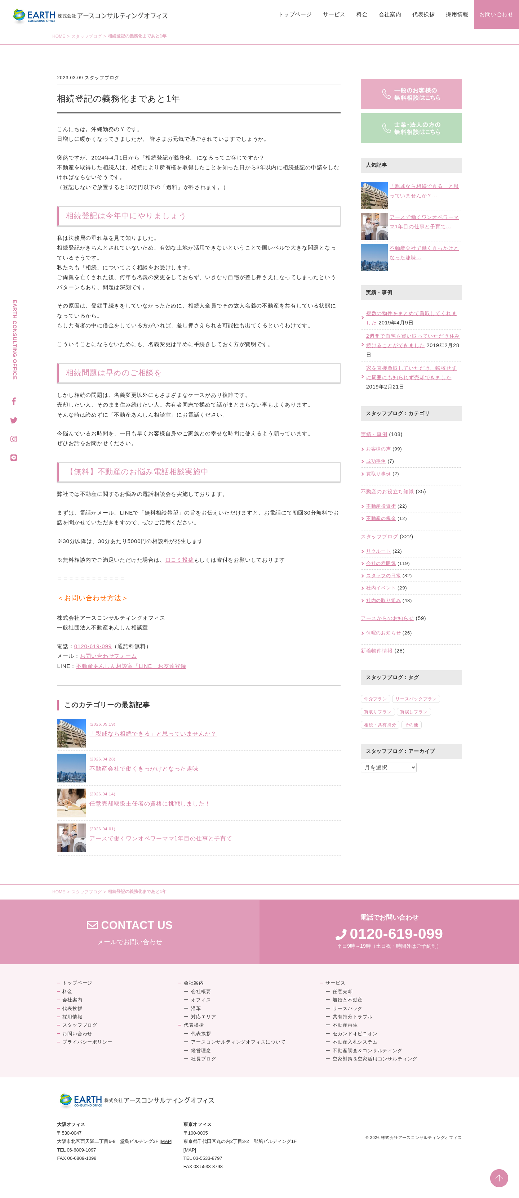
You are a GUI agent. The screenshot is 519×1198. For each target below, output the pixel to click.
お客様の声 (378, 449)
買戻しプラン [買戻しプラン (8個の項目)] (414, 711)
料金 (362, 14)
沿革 (196, 1008)
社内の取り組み (383, 600)
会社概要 (201, 991)
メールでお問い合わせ (130, 932)
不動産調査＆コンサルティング (367, 1050)
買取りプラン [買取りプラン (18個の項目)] (378, 711)
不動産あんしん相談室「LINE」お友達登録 (131, 666)
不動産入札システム (355, 1042)
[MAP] (166, 1141)
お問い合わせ (496, 14)
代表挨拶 (423, 14)
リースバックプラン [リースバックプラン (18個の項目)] (416, 698)
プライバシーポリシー (87, 1042)
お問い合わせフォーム (108, 656)
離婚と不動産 (348, 999)
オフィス (201, 999)
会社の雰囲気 (381, 563)
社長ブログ (203, 1059)
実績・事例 (374, 434)
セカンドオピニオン (355, 1033)
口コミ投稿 (179, 560)
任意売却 (342, 991)
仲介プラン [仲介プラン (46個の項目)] (375, 698)
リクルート (378, 551)
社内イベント (381, 588)
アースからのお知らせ (387, 618)
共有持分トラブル (352, 1016)
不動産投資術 (381, 506)
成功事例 (376, 461)
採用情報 (457, 14)
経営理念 (201, 1050)
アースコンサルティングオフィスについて (238, 1042)
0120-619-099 (93, 646)
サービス (334, 14)
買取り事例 (378, 473)
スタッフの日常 (383, 575)
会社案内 (390, 14)
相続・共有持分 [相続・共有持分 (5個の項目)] (380, 724)
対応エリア (203, 1016)
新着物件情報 (377, 651)
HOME (58, 36)
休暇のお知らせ (383, 633)
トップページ (295, 14)
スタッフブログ (86, 36)
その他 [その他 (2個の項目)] (411, 724)
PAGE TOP (499, 1178)
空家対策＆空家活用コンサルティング (375, 1059)
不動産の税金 (381, 518)
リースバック (348, 1008)
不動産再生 (345, 1025)
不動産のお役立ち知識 (387, 491)
